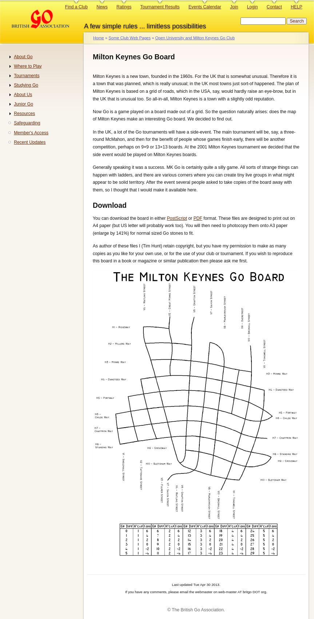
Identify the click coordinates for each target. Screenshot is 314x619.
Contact (274, 6)
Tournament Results (160, 6)
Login (252, 6)
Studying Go (26, 85)
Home (98, 38)
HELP (296, 6)
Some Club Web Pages (129, 38)
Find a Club (76, 6)
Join (234, 6)
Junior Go (23, 104)
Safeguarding (27, 123)
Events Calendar (204, 6)
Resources (24, 113)
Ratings (123, 6)
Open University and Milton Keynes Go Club (195, 38)
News (101, 6)
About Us (23, 94)
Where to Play (27, 66)
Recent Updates (29, 142)
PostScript (177, 218)
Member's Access (31, 132)
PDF (198, 218)
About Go (23, 56)
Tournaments (26, 75)
